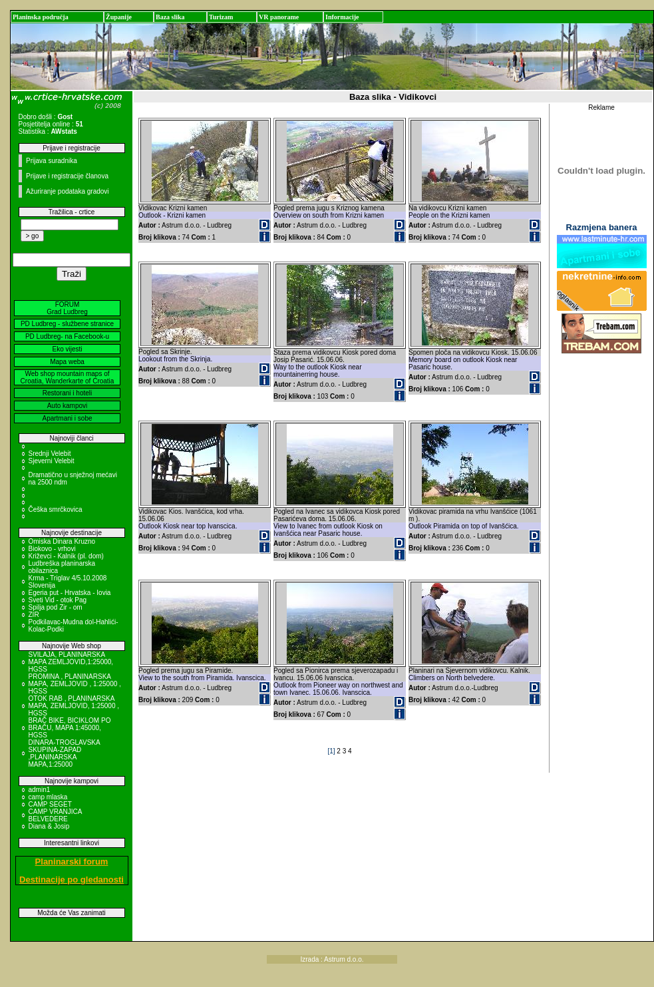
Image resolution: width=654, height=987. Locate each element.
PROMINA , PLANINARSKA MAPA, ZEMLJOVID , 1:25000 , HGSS (75, 684)
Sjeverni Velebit (52, 461)
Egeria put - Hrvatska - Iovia (70, 592)
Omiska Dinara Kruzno (62, 541)
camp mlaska (48, 797)
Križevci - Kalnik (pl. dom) (66, 556)
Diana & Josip (49, 826)
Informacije (342, 17)
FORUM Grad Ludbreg (67, 308)
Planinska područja (41, 17)
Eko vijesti (67, 349)
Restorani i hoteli (67, 393)
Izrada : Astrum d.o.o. (332, 959)
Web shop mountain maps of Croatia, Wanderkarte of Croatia (67, 377)
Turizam (221, 17)
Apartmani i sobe (67, 418)
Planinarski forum (71, 862)
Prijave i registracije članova (67, 176)
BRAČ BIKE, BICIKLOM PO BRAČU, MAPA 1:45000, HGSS (70, 728)
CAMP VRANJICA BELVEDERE (55, 815)
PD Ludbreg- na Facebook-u (67, 336)
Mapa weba (67, 361)
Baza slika (170, 17)
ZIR (34, 614)
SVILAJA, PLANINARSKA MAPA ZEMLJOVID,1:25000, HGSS (71, 662)
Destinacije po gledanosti (71, 880)
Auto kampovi (67, 405)
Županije (119, 17)
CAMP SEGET (50, 804)
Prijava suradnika (51, 160)
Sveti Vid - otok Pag (58, 600)
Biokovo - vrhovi (52, 548)
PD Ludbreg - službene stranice (67, 323)
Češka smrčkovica (55, 509)
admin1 (40, 789)
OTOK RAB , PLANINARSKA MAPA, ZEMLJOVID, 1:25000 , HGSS (74, 706)
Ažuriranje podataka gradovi (67, 191)
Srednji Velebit (50, 453)
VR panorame (279, 17)
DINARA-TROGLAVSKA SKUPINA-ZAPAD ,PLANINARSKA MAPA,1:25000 (64, 753)
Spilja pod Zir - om (55, 607)
